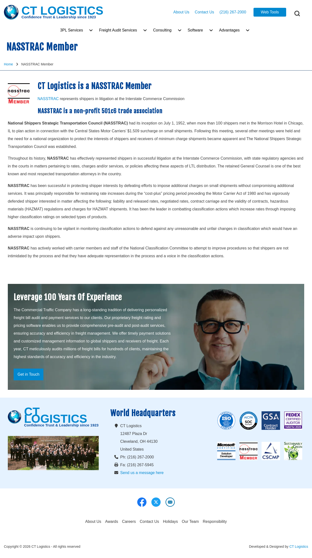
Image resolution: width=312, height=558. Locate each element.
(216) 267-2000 (232, 12)
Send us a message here (142, 473)
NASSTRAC (48, 99)
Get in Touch (28, 374)
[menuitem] (71, 30)
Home (8, 64)
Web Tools (270, 12)
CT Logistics (298, 546)
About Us (181, 12)
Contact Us (204, 12)
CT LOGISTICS (62, 10)
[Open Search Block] (297, 13)
